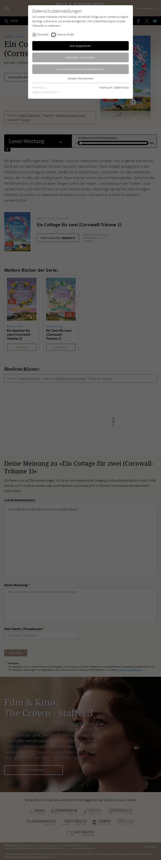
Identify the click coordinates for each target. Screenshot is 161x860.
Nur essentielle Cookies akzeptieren (80, 69)
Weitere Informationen (80, 78)
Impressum (105, 87)
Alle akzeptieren (80, 46)
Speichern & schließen (80, 57)
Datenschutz (121, 87)
